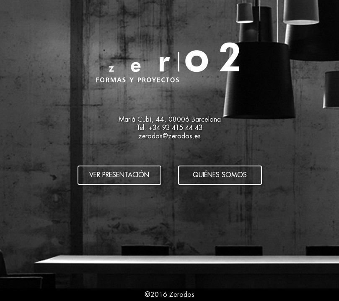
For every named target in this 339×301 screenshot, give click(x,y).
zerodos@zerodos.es (169, 136)
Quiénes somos (220, 175)
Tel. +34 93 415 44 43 (169, 128)
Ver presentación (119, 175)
